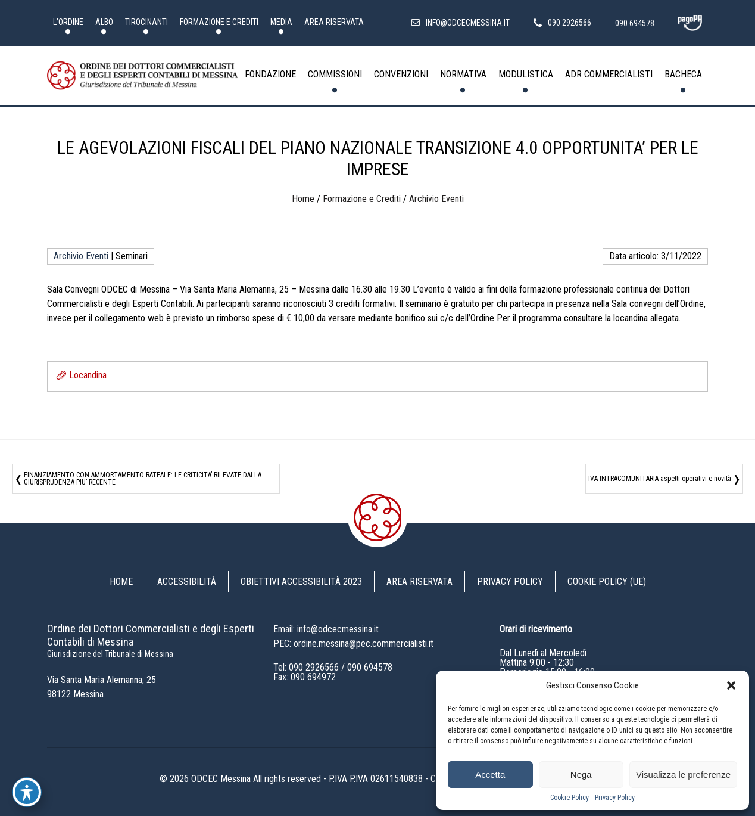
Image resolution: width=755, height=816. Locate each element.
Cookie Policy (569, 797)
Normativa (463, 74)
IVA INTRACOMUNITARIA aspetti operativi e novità (659, 478)
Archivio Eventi (436, 198)
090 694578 (369, 667)
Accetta (490, 775)
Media (281, 22)
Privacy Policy (615, 797)
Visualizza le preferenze (683, 775)
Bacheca (683, 74)
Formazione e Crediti (219, 22)
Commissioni (335, 74)
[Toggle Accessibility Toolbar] (27, 792)
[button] (731, 685)
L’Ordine (68, 22)
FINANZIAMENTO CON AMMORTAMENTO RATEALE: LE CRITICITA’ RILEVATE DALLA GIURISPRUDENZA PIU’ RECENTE (142, 478)
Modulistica (525, 74)
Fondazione (270, 74)
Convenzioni (401, 74)
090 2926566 (314, 667)
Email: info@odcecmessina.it (326, 629)
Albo (104, 22)
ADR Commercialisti (609, 74)
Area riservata (334, 22)
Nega (581, 775)
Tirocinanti (146, 22)
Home (303, 198)
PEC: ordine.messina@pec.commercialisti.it (353, 643)
